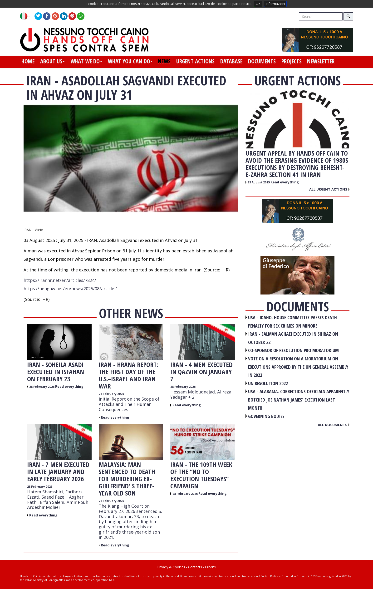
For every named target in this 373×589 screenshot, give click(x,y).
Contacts (195, 567)
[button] (27, 16)
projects (291, 61)
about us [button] (52, 61)
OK (258, 3)
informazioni (275, 3)
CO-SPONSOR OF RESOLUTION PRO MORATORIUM (293, 350)
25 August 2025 (259, 182)
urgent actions (195, 61)
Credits (210, 567)
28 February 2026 (42, 387)
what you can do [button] (130, 61)
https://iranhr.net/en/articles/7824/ (60, 280)
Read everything (69, 386)
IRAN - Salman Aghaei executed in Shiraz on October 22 (293, 338)
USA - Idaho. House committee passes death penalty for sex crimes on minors (292, 321)
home (27, 61)
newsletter (320, 61)
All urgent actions (329, 189)
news (164, 61)
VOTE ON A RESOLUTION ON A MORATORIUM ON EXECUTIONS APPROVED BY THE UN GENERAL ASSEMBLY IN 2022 (298, 366)
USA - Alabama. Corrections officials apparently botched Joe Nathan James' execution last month (298, 399)
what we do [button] (86, 61)
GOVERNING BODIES (266, 416)
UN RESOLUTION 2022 (268, 383)
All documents (333, 424)
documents (262, 61)
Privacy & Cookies (171, 567)
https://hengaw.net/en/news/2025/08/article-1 (71, 288)
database (231, 61)
